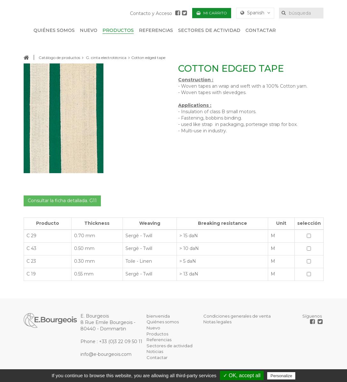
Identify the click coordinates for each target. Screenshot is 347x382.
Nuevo (153, 327)
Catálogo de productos (59, 57)
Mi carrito (211, 13)
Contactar (157, 357)
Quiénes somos (163, 321)
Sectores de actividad (169, 345)
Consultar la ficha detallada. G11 (62, 200)
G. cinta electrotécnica (106, 57)
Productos (157, 333)
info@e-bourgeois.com (106, 354)
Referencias (159, 339)
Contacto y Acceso (151, 13)
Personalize (281, 375)
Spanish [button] (255, 13)
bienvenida (158, 316)
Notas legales (217, 321)
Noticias (155, 351)
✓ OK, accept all (241, 375)
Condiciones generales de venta (237, 316)
